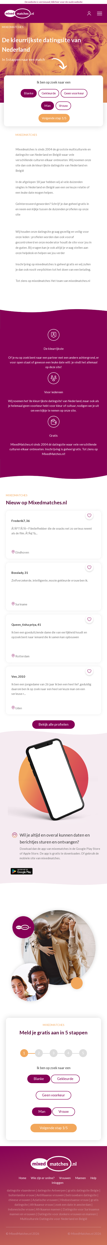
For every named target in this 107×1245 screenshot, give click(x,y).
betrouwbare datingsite (81, 1195)
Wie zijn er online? (43, 1178)
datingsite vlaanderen (21, 1190)
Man (47, 105)
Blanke (28, 93)
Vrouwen (65, 1178)
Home (22, 1178)
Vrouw (63, 105)
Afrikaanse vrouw (41, 1204)
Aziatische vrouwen (45, 1200)
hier (57, 1)
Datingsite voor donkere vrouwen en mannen (66, 1214)
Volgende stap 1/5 (54, 118)
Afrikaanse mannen (48, 1209)
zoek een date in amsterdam (73, 1204)
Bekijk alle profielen (53, 724)
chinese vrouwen (19, 1200)
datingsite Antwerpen (51, 1190)
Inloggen (57, 1182)
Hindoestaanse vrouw (74, 1200)
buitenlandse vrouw (21, 1195)
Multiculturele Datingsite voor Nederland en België (53, 1219)
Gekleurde (49, 93)
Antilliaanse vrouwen (50, 1195)
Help (93, 1178)
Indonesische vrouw (21, 1209)
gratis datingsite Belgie (83, 1190)
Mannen (80, 1178)
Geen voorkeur (74, 93)
